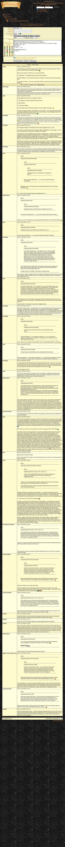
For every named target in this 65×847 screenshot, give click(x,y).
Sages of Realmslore (11, 18)
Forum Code (5, 43)
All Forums (5, 14)
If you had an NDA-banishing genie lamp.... (17, 20)
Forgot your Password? (42, 11)
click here (30, 25)
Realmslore (7, 16)
